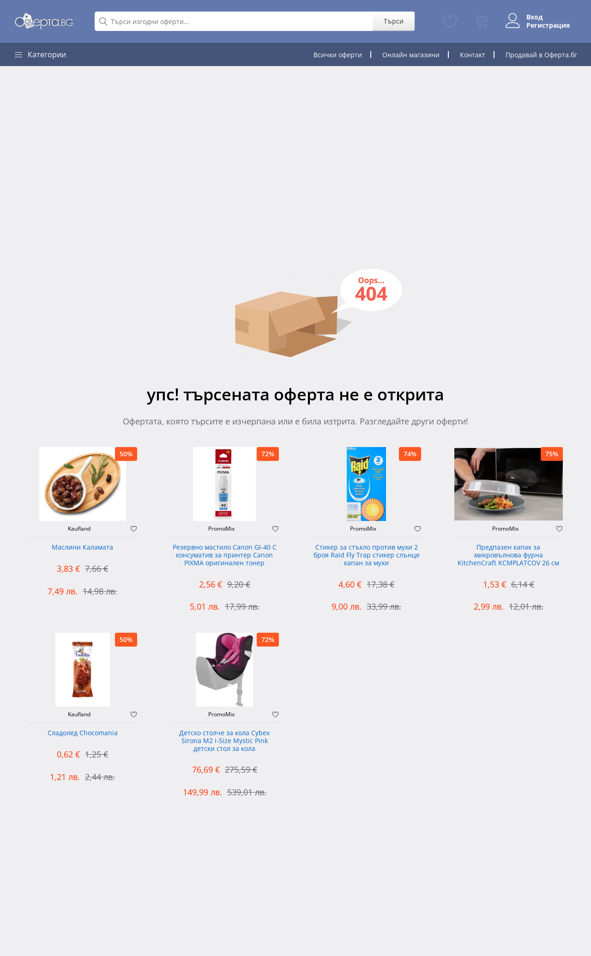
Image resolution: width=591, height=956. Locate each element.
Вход (534, 17)
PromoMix (221, 529)
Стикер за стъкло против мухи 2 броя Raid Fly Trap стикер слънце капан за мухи (367, 555)
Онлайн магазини (411, 54)
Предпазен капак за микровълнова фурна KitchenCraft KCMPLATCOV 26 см (508, 555)
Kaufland (79, 529)
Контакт (472, 54)
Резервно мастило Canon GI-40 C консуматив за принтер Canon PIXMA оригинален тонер (225, 555)
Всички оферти (338, 54)
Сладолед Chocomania (83, 733)
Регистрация (548, 25)
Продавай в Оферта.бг (541, 54)
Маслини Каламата (82, 547)
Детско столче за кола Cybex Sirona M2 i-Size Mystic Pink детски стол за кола (224, 741)
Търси (394, 21)
